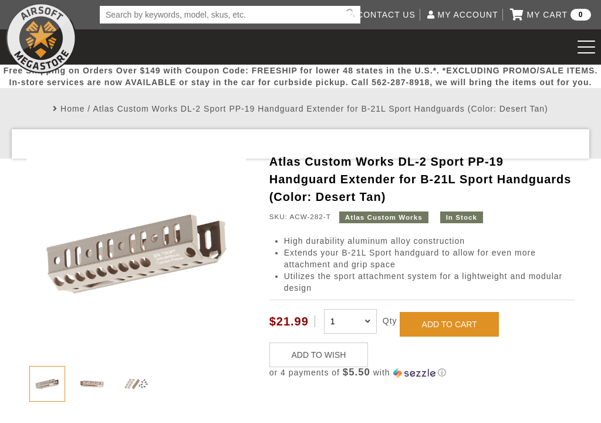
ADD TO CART (449, 324)
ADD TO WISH (319, 355)
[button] (422, 372)
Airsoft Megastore (41, 38)
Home (72, 108)
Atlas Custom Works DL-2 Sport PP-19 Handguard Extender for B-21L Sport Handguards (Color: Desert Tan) (320, 108)
